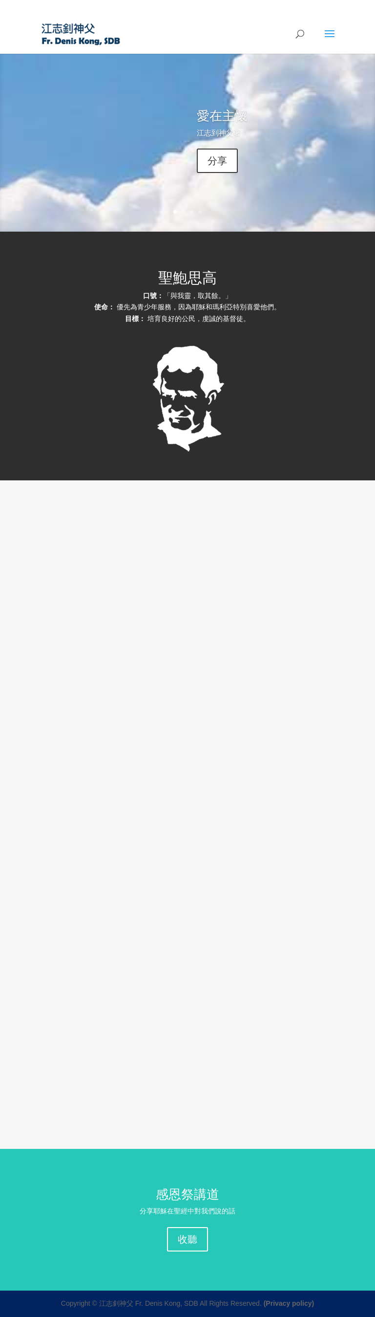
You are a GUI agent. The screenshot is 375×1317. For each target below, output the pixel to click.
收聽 (187, 1239)
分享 (217, 160)
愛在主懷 (222, 115)
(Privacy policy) (289, 1303)
